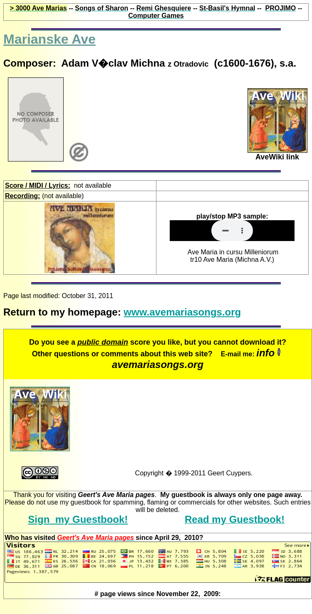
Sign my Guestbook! (78, 519)
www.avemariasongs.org (182, 312)
